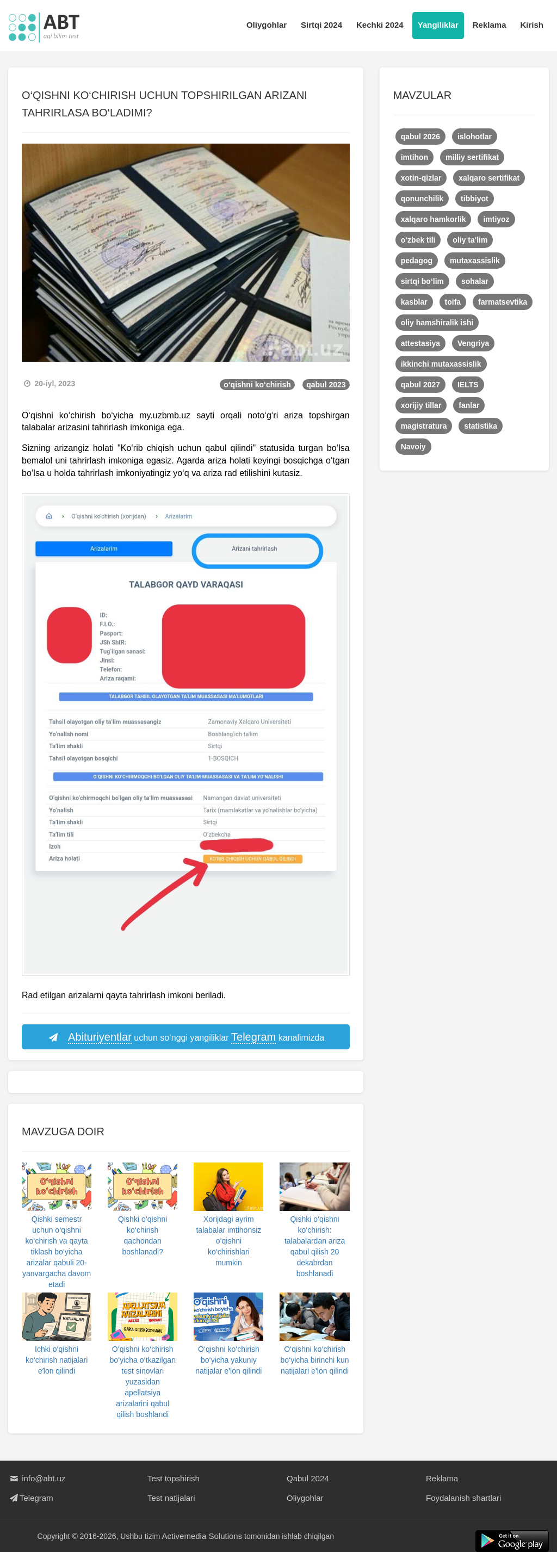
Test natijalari (171, 1497)
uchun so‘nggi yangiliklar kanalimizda (185, 1037)
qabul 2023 (325, 384)
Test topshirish (173, 1478)
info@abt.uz (36, 1478)
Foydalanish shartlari (463, 1497)
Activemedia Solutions (202, 1536)
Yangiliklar (438, 24)
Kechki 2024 (380, 24)
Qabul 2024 (308, 1478)
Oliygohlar (266, 24)
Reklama (489, 24)
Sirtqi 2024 (321, 24)
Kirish (531, 24)
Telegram (30, 1497)
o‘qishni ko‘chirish (257, 384)
